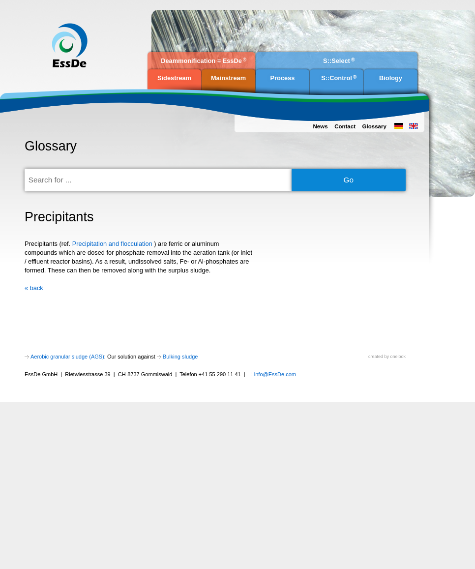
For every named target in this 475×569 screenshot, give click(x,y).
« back (34, 288)
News (320, 126)
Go (349, 180)
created (375, 356)
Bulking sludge (180, 356)
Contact (345, 126)
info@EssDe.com (275, 374)
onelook (398, 356)
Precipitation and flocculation (113, 243)
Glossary (374, 126)
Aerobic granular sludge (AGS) (67, 356)
